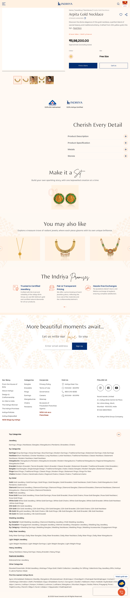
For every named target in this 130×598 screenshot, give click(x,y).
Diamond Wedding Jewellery (51, 522)
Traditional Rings (32, 471)
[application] (33, 39)
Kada (65, 469)
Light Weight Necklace (18, 544)
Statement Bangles (104, 469)
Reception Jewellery (79, 525)
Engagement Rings (109, 527)
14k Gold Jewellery (23, 514)
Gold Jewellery (19, 482)
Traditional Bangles (54, 469)
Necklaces (88, 10)
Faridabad (38, 582)
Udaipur (44, 587)
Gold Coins (22, 485)
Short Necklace (23, 456)
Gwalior (78, 582)
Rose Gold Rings (15, 498)
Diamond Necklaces (103, 487)
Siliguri (31, 587)
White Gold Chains (61, 501)
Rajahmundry (14, 587)
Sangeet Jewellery (47, 525)
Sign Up (79, 346)
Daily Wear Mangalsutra (102, 536)
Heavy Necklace (15, 552)
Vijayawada (53, 587)
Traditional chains (79, 474)
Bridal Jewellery (32, 568)
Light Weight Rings (73, 544)
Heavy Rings (55, 552)
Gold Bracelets (66, 482)
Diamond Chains (27, 490)
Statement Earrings (94, 453)
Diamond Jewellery (24, 487)
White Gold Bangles (78, 501)
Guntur (61, 582)
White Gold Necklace (112, 501)
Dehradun (24, 582)
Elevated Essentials (17, 568)
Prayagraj (103, 584)
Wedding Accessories (91, 527)
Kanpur (33, 584)
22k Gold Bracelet (68, 509)
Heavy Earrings (29, 552)
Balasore (28, 579)
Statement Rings (71, 471)
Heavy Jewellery (15, 548)
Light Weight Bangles (55, 544)
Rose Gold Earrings (43, 495)
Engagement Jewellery (30, 525)
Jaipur (11, 584)
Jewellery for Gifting (80, 568)
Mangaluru (66, 584)
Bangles (35, 445)
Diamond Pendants (43, 490)
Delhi (31, 582)
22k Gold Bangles (53, 509)
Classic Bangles (74, 469)
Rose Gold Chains (76, 495)
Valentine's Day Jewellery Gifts (101, 568)
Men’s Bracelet (50, 466)
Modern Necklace (25, 458)
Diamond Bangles (70, 487)
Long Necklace (51, 456)
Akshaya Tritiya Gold (48, 568)
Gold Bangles (53, 482)
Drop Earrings (22, 453)
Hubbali (99, 582)
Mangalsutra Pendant (29, 461)
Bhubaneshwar (56, 579)
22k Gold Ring (39, 509)
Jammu (18, 584)
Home (71, 10)
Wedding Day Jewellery (98, 525)
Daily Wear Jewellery (17, 531)
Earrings (12, 445)
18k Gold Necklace (96, 511)
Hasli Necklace (40, 458)
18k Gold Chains (38, 511)
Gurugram (69, 582)
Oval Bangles (21, 469)
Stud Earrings (47, 453)
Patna (95, 584)
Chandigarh (79, 579)
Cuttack (110, 579)
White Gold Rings (17, 503)
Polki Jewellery (19, 493)
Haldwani (86, 582)
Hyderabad (107, 582)
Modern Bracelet (23, 466)
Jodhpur (25, 584)
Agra (11, 579)
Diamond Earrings (40, 487)
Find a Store (83, 66)
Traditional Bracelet (96, 466)
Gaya (45, 582)
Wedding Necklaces (60, 527)
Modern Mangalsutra (66, 461)
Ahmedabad (19, 579)
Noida (89, 584)
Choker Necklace (37, 456)
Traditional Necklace (80, 456)
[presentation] (110, 591)
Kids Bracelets (111, 466)
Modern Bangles (88, 469)
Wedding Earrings (28, 527)
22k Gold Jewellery (24, 509)
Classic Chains (65, 474)
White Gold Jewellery (26, 501)
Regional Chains (51, 474)
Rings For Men (85, 471)
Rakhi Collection (64, 568)
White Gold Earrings (44, 501)
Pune (110, 584)
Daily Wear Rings (85, 536)
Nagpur (83, 584)
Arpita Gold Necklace (101, 10)
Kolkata (40, 584)
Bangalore (45, 579)
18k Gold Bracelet (81, 511)
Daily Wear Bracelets (51, 536)
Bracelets (64, 445)
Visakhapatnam (66, 587)
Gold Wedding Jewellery (29, 522)
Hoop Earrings (35, 453)
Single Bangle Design (36, 469)
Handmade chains (36, 474)
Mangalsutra (45, 445)
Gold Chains (92, 482)
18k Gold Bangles (66, 511)
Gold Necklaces (79, 482)
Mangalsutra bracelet (47, 461)
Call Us (113, 66)
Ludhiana (57, 584)
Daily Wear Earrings (17, 536)
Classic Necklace (96, 456)
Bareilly (36, 579)
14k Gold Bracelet (39, 514)
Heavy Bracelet (43, 552)
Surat (37, 587)
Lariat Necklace (65, 456)
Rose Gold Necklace (109, 495)
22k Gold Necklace (98, 509)
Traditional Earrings (77, 453)
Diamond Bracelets (86, 487)
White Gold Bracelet (95, 501)
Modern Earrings (61, 453)
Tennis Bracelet (37, 466)
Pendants (55, 445)
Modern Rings (57, 471)
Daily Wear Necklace (69, 536)
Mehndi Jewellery (63, 525)
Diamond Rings (55, 487)
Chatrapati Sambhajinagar (95, 579)
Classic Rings (45, 471)
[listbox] (33, 78)
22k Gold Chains (83, 509)
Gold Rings (42, 482)
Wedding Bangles (44, 527)
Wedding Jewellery (16, 518)
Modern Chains (21, 474)
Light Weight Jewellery (18, 540)
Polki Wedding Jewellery (74, 522)
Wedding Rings (75, 527)
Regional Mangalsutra (105, 461)
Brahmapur (68, 579)
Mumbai (75, 584)
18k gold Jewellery (23, 511)
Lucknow (48, 584)
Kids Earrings (108, 453)
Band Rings (19, 471)
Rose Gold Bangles (91, 495)
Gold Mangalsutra (105, 482)
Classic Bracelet (64, 466)
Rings (19, 445)
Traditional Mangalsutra (85, 461)
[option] (18, 80)
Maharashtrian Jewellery (19, 560)
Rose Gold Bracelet (59, 495)
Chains (72, 445)
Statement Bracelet (79, 466)
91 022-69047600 (104, 410)
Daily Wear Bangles (34, 536)
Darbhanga (13, 582)
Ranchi (24, 587)
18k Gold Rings (52, 511)
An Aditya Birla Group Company (110, 417)
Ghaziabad (53, 582)
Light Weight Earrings (37, 544)
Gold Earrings (31, 482)
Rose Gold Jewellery (26, 495)
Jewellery (78, 10)
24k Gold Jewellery (24, 506)
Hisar (93, 582)
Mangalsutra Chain (16, 463)
